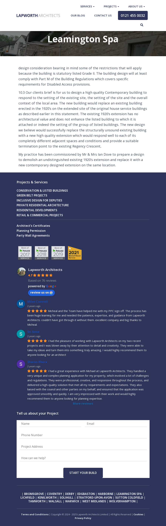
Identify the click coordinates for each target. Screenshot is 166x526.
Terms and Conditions (35, 514)
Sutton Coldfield (129, 498)
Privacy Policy (83, 518)
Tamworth (36, 501)
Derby (69, 494)
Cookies (139, 514)
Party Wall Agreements (33, 235)
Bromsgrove (34, 494)
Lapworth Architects (45, 269)
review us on (41, 292)
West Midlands (94, 501)
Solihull (66, 498)
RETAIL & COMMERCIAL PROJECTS (40, 215)
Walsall (55, 501)
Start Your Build (83, 473)
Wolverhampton (122, 501)
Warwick (72, 501)
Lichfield (27, 498)
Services (87, 6)
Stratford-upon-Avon (94, 498)
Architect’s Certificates (33, 226)
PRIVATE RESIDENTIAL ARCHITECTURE (43, 205)
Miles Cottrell (37, 302)
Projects (111, 6)
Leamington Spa (129, 494)
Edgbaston (86, 494)
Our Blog (78, 15)
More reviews (83, 403)
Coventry (54, 494)
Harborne (105, 494)
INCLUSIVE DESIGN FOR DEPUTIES (39, 200)
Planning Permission (31, 231)
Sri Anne (33, 332)
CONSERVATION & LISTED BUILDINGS (42, 191)
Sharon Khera (37, 362)
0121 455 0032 (133, 15)
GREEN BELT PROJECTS (32, 195)
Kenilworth (47, 498)
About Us (136, 6)
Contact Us (103, 15)
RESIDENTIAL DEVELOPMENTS (37, 210)
